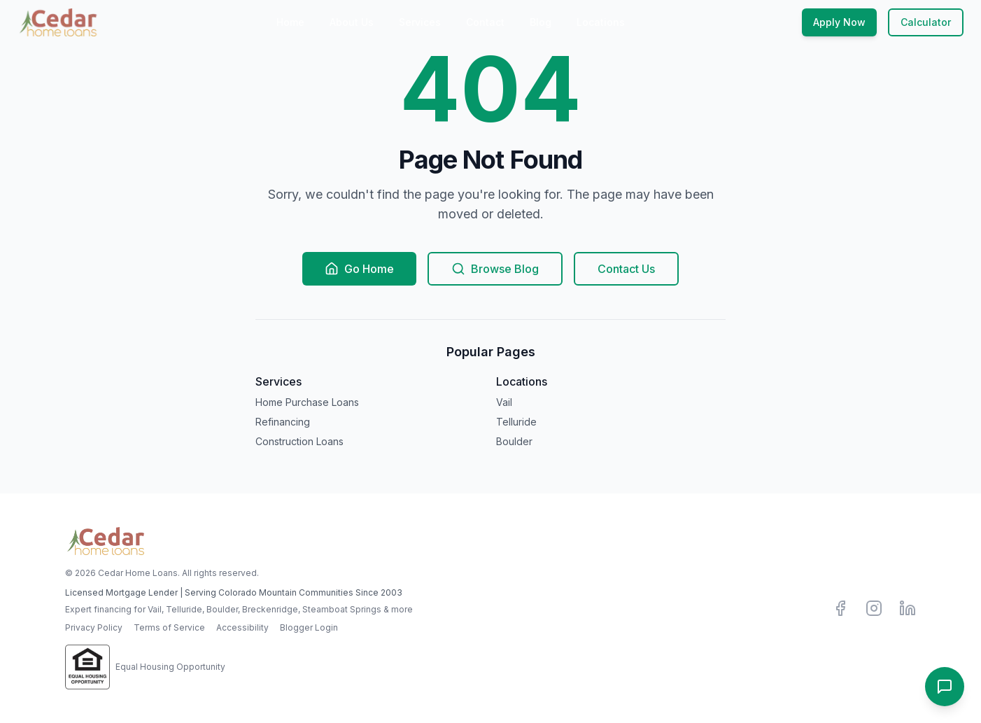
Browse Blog (495, 269)
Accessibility (242, 627)
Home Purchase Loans (307, 402)
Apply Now (839, 22)
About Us (352, 22)
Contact (485, 22)
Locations (601, 22)
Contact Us (626, 269)
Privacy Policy (93, 627)
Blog (540, 22)
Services (420, 22)
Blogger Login (309, 627)
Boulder (514, 441)
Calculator (926, 22)
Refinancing (282, 422)
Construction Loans (299, 441)
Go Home (359, 269)
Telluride (516, 422)
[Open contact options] (944, 686)
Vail (504, 402)
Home (290, 22)
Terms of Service (169, 627)
